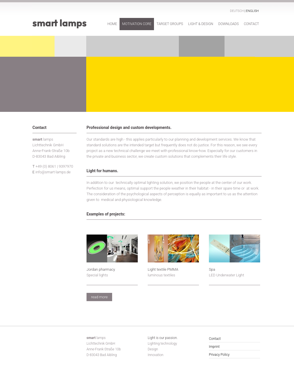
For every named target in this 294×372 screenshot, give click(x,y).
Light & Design (200, 24)
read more (99, 297)
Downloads (228, 24)
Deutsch (237, 11)
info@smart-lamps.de (53, 172)
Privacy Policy (219, 355)
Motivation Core (136, 24)
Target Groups (170, 24)
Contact (251, 24)
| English (251, 11)
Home (112, 24)
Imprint (214, 347)
